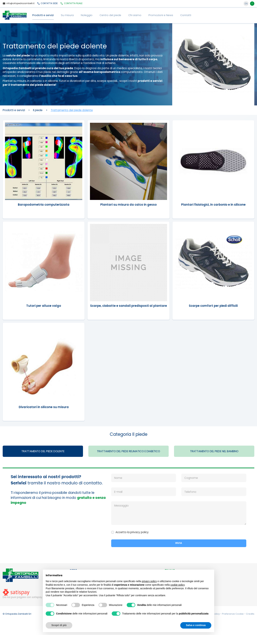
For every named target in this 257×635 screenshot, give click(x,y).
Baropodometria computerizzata (43, 204)
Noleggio (86, 15)
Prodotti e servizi (43, 15)
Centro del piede (110, 15)
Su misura (67, 15)
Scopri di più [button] (59, 625)
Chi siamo (134, 15)
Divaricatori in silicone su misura (43, 410)
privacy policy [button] (149, 581)
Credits (250, 618)
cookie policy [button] (177, 584)
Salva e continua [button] (196, 625)
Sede (47, 3)
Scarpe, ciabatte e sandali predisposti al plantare (128, 307)
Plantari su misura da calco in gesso (128, 204)
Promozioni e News (160, 15)
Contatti (185, 15)
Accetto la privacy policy (132, 536)
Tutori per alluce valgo (43, 306)
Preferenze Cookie (233, 618)
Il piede (37, 110)
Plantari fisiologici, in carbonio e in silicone (213, 204)
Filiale (71, 3)
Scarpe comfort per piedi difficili (213, 306)
